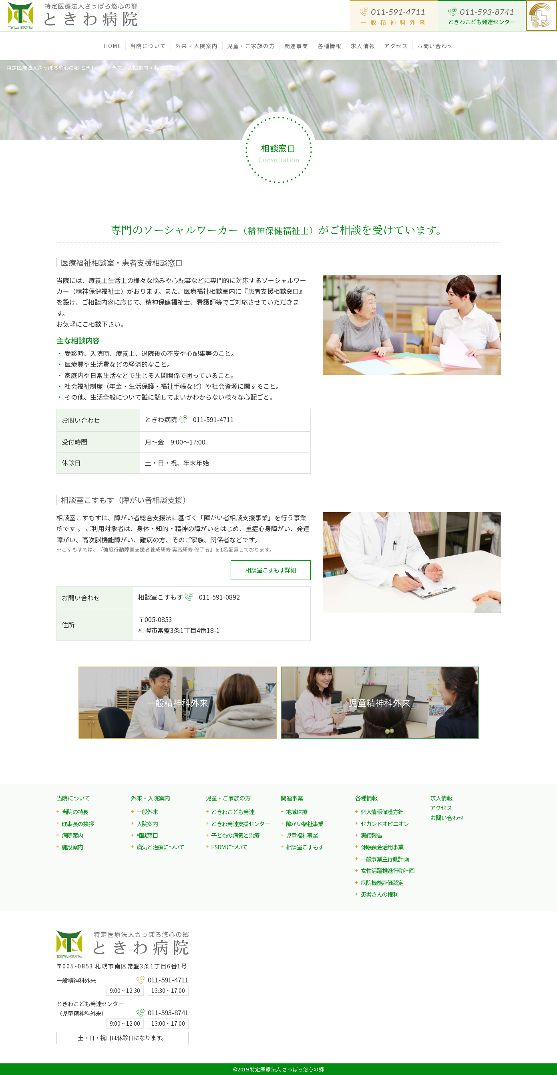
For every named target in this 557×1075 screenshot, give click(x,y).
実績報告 (371, 835)
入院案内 (147, 823)
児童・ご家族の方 (228, 798)
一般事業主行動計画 (385, 859)
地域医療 (296, 811)
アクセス (396, 46)
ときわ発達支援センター (240, 823)
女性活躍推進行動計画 (387, 870)
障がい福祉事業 (304, 823)
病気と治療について (161, 847)
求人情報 (363, 46)
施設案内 (72, 847)
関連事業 (292, 798)
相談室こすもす (304, 847)
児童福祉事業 (302, 835)
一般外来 (147, 811)
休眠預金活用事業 (382, 847)
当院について (73, 798)
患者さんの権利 (379, 894)
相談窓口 (147, 835)
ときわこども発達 (232, 811)
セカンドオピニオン (385, 823)
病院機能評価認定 (382, 882)
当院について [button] (148, 46)
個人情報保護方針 (382, 811)
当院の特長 (75, 811)
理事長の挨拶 (78, 823)
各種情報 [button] (330, 46)
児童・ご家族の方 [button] (251, 46)
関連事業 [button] (296, 46)
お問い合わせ (435, 46)
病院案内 (72, 835)
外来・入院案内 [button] (196, 46)
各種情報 (366, 798)
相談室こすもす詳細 (270, 570)
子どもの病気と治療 (235, 835)
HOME (112, 46)
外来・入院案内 (150, 798)
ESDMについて (229, 847)
